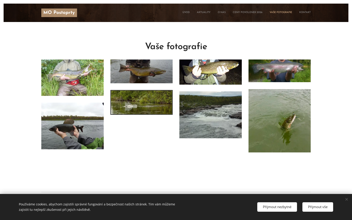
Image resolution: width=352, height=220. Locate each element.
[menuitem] (276, 12)
